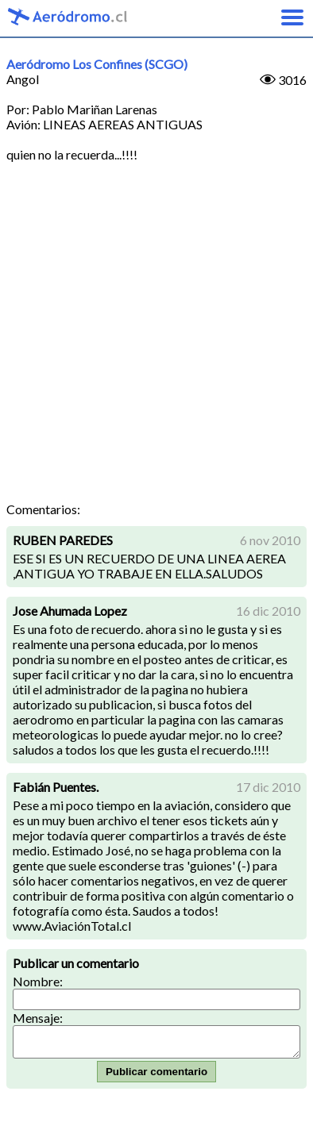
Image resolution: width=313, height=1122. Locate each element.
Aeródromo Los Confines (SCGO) (96, 63)
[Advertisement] (156, 337)
